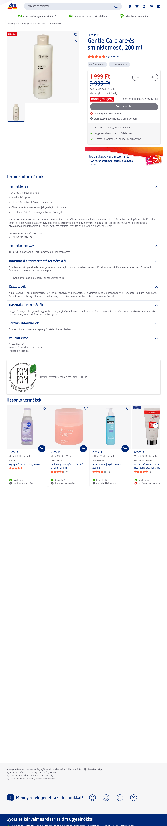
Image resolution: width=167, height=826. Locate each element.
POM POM (94, 35)
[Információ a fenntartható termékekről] (83, 261)
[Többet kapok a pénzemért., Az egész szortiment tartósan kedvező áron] (124, 160)
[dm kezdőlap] (12, 6)
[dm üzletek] (130, 6)
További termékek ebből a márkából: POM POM (49, 377)
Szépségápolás (25, 24)
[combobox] (73, 6)
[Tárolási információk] (83, 323)
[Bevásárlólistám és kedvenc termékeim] (137, 6)
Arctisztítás (40, 24)
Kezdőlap (11, 24)
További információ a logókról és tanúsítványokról (38, 278)
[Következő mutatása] (155, 425)
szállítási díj (110, 93)
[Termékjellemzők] (83, 245)
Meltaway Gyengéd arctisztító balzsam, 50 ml (67, 466)
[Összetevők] (83, 287)
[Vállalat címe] (83, 338)
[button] (158, 6)
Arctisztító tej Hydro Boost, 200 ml (106, 466)
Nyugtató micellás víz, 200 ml (25, 464)
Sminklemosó (54, 24)
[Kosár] (151, 6)
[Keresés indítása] (116, 6)
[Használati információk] (83, 305)
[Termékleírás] (83, 186)
